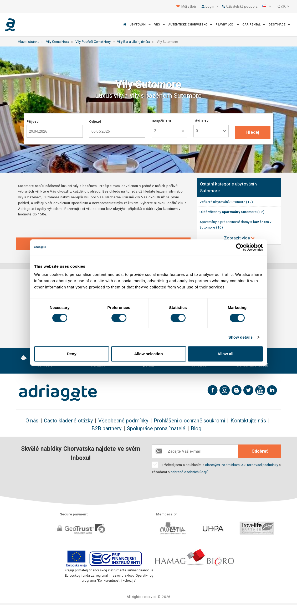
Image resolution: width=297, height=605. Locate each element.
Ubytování (140, 24)
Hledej (252, 132)
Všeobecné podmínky (123, 421)
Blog (196, 429)
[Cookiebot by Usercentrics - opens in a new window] (240, 247)
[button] (266, 6)
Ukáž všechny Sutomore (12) (231, 212)
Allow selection (148, 353)
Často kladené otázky (68, 421)
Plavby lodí (227, 24)
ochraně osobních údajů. (190, 472)
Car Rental (253, 24)
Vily (159, 24)
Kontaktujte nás (248, 421)
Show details (240, 337)
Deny (71, 353)
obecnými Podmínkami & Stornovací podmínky (241, 465)
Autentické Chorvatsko (190, 24)
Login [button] (212, 6)
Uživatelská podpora (240, 6)
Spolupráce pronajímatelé (156, 429)
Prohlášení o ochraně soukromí (189, 421)
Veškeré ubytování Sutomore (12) (226, 202)
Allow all (225, 353)
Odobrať (260, 451)
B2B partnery (106, 429)
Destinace (279, 24)
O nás (31, 421)
